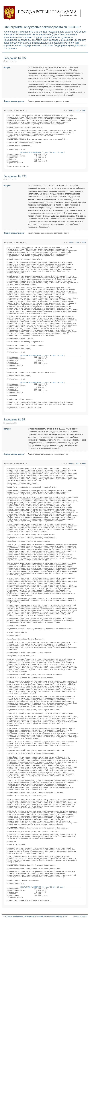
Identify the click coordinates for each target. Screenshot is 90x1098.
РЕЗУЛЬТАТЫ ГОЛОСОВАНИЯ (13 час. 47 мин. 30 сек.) (43, 399)
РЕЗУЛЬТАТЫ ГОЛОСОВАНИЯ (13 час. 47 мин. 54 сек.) (43, 434)
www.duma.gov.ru (79, 1094)
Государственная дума (43, 13)
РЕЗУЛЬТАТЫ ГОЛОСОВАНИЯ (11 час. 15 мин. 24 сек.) (43, 163)
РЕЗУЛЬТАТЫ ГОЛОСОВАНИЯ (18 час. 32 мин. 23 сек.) (43, 1060)
